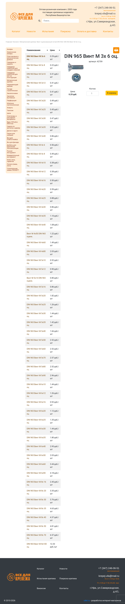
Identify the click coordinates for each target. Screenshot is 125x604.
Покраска (65, 31)
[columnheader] (37, 50)
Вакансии (41, 588)
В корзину (111, 93)
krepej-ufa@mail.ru (105, 13)
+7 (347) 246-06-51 (104, 7)
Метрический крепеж (28, 42)
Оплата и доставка (86, 31)
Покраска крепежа (68, 578)
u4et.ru (87, 600)
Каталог (16, 31)
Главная (9, 42)
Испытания (48, 31)
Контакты (108, 31)
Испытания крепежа (46, 578)
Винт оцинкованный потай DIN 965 (50, 42)
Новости (31, 31)
